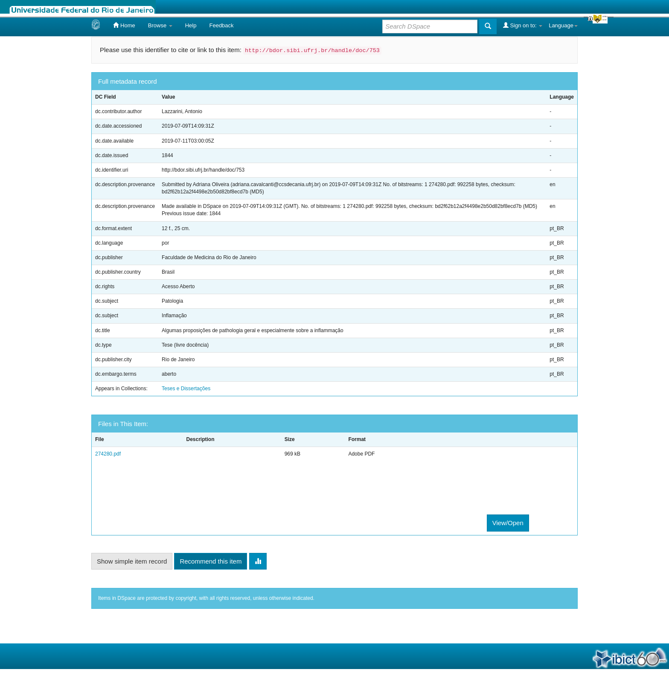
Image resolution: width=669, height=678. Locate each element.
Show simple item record (132, 561)
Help (191, 25)
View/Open (508, 522)
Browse (160, 25)
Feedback (221, 25)
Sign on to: (522, 25)
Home (124, 25)
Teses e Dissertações (186, 389)
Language (563, 25)
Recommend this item (210, 561)
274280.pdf (108, 454)
